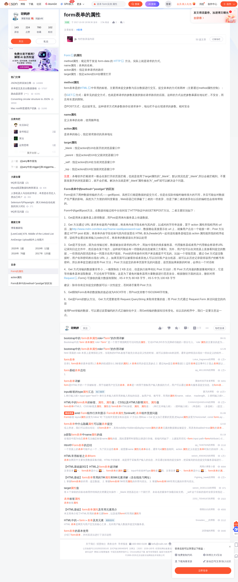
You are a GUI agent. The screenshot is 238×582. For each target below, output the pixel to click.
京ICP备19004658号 (119, 548)
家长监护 (89, 552)
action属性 (16, 277)
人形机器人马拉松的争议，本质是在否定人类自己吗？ (33, 195)
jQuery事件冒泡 (28, 161)
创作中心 (212, 4)
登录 (168, 4)
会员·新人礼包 (186, 3)
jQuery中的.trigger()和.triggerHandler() (37, 167)
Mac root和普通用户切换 (29, 108)
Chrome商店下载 (137, 552)
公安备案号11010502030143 (96, 548)
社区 (39, 4)
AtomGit (51, 4)
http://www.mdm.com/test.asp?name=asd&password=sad (106, 229)
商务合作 (112, 544)
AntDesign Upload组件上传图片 (27, 239)
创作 (229, 4)
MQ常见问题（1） (20, 211)
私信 (46, 41)
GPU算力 (67, 3)
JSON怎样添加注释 (27, 83)
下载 (31, 4)
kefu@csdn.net (159, 544)
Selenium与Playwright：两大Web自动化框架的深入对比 (33, 204)
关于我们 (90, 544)
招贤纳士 (101, 544)
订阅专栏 (216, 39)
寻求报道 (122, 544)
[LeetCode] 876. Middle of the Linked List (32, 233)
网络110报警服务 (102, 552)
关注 (85, 328)
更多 (80, 4)
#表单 (80, 29)
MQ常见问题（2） (20, 182)
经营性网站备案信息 (164, 548)
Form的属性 (17, 271)
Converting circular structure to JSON (32, 101)
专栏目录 (219, 328)
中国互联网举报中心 (120, 552)
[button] (31, 68)
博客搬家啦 (17, 228)
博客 (23, 4)
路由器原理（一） (25, 93)
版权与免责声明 (166, 552)
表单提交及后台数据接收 (29, 88)
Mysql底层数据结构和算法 (28, 187)
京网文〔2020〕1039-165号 (141, 548)
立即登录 (143, 32)
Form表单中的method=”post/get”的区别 (31, 283)
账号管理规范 (152, 552)
